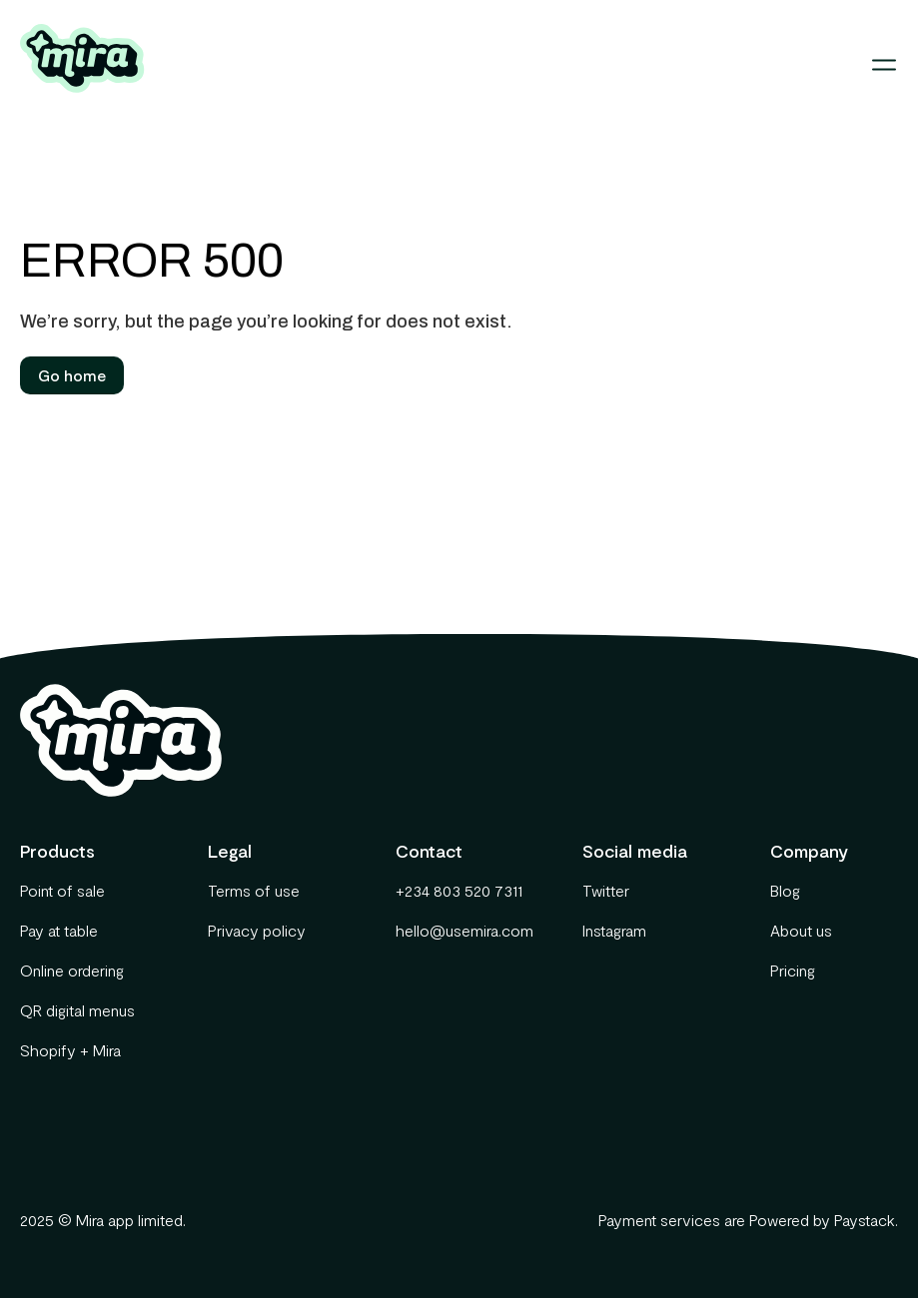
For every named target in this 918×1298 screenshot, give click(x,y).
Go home (72, 374)
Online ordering (72, 970)
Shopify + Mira (70, 1049)
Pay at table (59, 930)
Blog (785, 890)
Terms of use (254, 890)
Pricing (792, 970)
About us (801, 930)
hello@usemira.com (459, 930)
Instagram (614, 930)
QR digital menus (77, 1009)
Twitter (605, 890)
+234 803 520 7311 (459, 890)
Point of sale (62, 890)
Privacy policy (257, 930)
